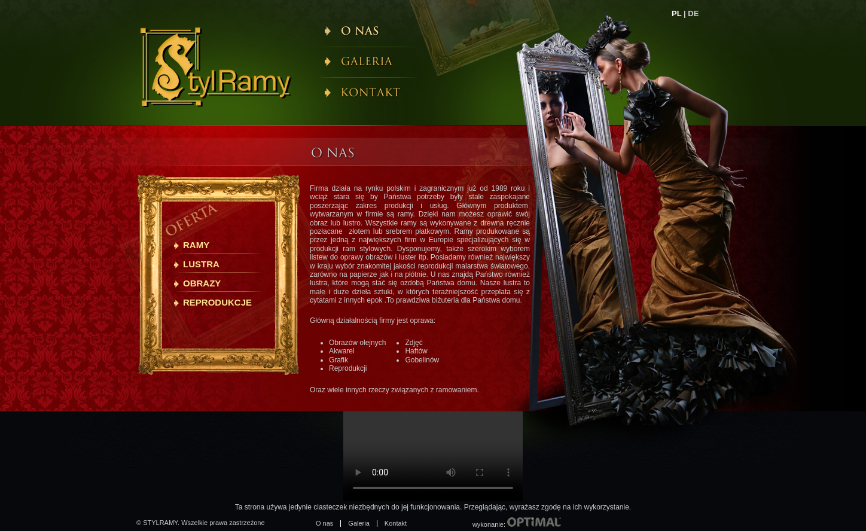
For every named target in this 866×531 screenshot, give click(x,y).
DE (693, 13)
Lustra (201, 264)
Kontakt (396, 523)
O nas (324, 523)
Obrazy (202, 283)
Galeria (358, 523)
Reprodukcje (217, 302)
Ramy (196, 245)
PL (676, 13)
